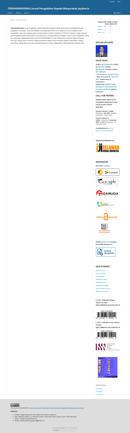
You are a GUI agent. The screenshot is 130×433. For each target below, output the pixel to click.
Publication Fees (101, 282)
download (105, 242)
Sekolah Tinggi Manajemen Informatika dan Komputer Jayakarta (106, 86)
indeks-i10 (101, 32)
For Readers (99, 389)
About (26, 13)
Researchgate (102, 74)
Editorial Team (100, 270)
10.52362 (107, 166)
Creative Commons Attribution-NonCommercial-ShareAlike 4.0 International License (56, 408)
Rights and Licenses (102, 291)
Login (118, 1)
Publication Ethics (101, 279)
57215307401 (108, 64)
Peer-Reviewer (100, 276)
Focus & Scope (100, 273)
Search (118, 13)
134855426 (101, 72)
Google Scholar (113, 74)
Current (10, 13)
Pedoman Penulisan (102, 285)
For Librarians (100, 394)
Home (12, 20)
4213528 (101, 69)
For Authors (99, 391)
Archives (18, 13)
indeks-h (100, 29)
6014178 (101, 67)
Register (112, 1)
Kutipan (100, 26)
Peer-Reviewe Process (103, 288)
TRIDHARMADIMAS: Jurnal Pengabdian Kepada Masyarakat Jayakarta (48, 8)
